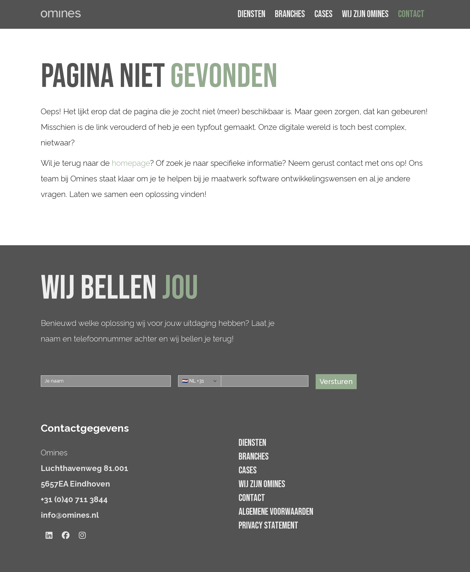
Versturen (336, 381)
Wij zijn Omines (365, 14)
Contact (411, 14)
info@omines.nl (70, 515)
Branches (290, 14)
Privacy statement (268, 526)
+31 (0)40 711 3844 (74, 499)
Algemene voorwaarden (276, 512)
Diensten (251, 14)
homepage (131, 163)
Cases (323, 14)
